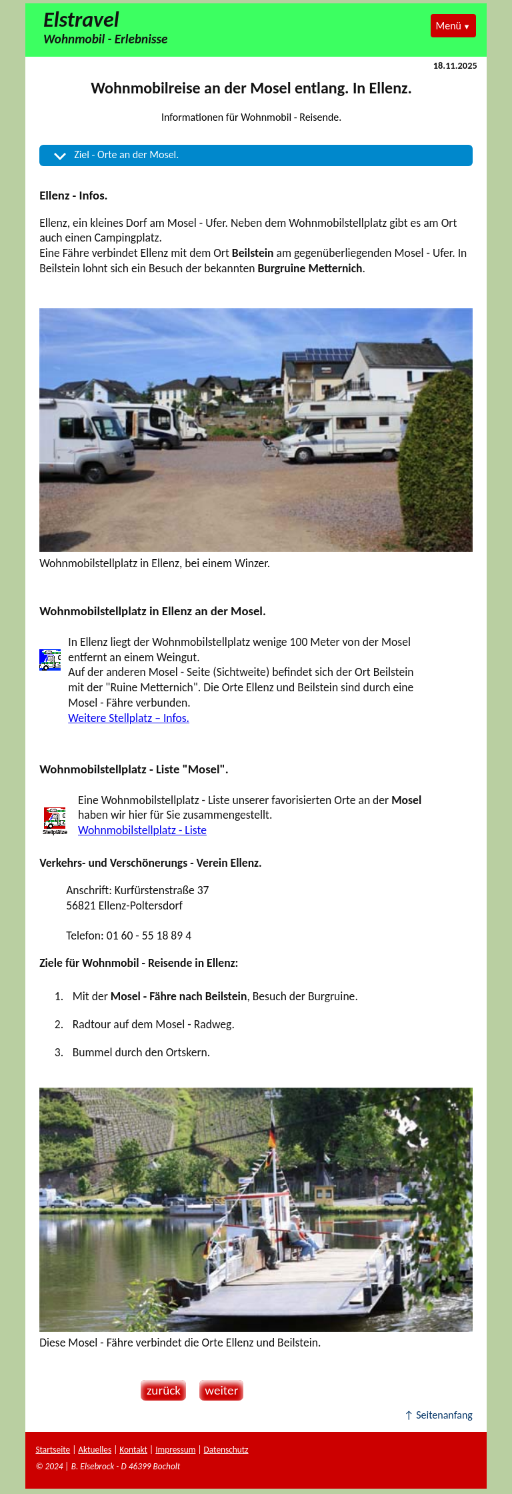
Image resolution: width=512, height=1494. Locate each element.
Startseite (52, 1449)
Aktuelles (94, 1449)
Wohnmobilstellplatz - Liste (142, 830)
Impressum (175, 1449)
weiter (219, 1390)
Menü (448, 25)
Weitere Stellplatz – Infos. (128, 718)
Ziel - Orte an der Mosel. (126, 154)
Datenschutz (226, 1449)
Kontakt (133, 1449)
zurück (161, 1390)
